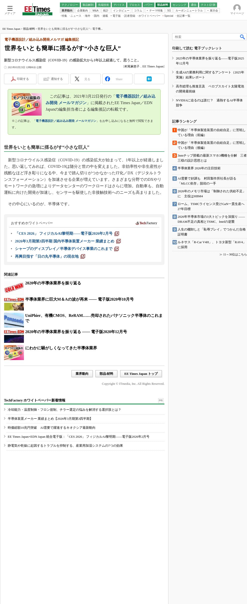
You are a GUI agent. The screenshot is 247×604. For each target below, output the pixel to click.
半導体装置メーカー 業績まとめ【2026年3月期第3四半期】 (50, 418)
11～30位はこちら (235, 254)
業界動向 (82, 374)
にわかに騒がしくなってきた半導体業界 (61, 348)
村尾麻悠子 (131, 66)
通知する (57, 79)
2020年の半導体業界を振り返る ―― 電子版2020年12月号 (76, 332)
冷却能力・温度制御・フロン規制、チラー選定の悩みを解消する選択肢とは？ (64, 409)
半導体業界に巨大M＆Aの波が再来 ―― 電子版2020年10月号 (79, 299)
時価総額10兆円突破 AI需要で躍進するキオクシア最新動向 (52, 427)
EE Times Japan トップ (141, 374)
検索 (243, 36)
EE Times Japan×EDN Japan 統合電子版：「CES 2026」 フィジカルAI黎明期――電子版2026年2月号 (79, 436)
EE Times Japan (11, 28)
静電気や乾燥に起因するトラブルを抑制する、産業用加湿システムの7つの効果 (65, 445)
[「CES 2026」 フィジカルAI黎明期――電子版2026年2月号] (67, 233)
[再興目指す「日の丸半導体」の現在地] (50, 256)
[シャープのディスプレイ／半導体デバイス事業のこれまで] (67, 249)
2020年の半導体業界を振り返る (53, 283)
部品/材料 (29, 28)
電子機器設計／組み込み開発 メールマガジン (66, 121)
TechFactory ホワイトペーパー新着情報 (34, 400)
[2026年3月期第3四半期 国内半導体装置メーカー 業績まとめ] (68, 241)
